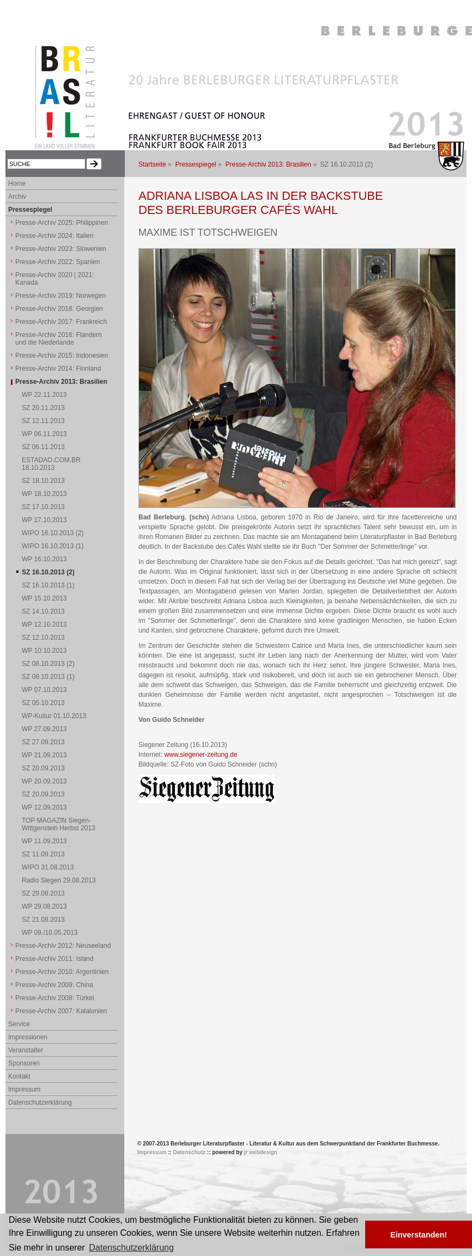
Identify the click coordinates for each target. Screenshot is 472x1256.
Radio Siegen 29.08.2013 (58, 880)
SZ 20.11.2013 (43, 408)
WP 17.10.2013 (44, 520)
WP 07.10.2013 (44, 690)
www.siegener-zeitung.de (200, 754)
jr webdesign (260, 1152)
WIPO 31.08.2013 (48, 867)
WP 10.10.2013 (44, 650)
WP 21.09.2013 (44, 755)
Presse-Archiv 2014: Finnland (58, 368)
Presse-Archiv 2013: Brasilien (268, 164)
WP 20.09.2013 (44, 781)
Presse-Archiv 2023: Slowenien (60, 249)
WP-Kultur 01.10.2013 (54, 716)
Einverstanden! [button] (418, 1234)
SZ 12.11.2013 (43, 421)
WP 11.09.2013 (44, 841)
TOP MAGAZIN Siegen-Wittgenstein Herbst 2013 (58, 824)
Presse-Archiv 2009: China (54, 985)
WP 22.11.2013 (44, 395)
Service (19, 1024)
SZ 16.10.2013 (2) (48, 572)
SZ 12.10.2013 (43, 637)
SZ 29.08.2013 (43, 893)
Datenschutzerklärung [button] (131, 1247)
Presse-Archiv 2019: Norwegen (60, 295)
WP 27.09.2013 (44, 729)
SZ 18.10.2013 (43, 481)
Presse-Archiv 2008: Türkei (54, 998)
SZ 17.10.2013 (43, 507)
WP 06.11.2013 (44, 434)
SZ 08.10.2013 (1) (48, 677)
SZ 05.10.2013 (43, 703)
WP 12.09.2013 (44, 807)
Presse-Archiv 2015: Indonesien (61, 355)
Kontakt (19, 1076)
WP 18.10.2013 (44, 494)
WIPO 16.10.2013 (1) (52, 546)
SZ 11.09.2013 (43, 854)
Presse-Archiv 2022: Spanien (57, 262)
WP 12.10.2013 (44, 624)
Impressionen (27, 1037)
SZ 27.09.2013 (43, 742)
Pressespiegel (195, 164)
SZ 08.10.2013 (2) (48, 663)
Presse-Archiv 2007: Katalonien (61, 1011)
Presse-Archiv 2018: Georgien (59, 309)
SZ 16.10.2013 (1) (48, 585)
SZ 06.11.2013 (43, 447)
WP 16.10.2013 (44, 559)
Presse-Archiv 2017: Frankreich (61, 322)
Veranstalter (25, 1050)
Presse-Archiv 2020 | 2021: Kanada (54, 278)
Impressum (24, 1089)
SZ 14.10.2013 (43, 611)
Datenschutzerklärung (40, 1102)
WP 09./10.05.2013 (50, 932)
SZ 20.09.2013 (43, 768)
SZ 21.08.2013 (43, 919)
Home (17, 183)
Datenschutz (189, 1152)
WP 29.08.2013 (44, 906)
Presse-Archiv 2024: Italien (54, 236)
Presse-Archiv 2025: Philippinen (61, 222)
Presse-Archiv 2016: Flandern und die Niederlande (58, 338)
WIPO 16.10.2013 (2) (52, 533)
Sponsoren (24, 1063)
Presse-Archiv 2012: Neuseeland (63, 945)
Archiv (17, 196)
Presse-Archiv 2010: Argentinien (61, 972)
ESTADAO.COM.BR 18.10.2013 (51, 463)
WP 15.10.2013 (44, 598)
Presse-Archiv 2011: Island (54, 959)
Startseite (152, 164)
